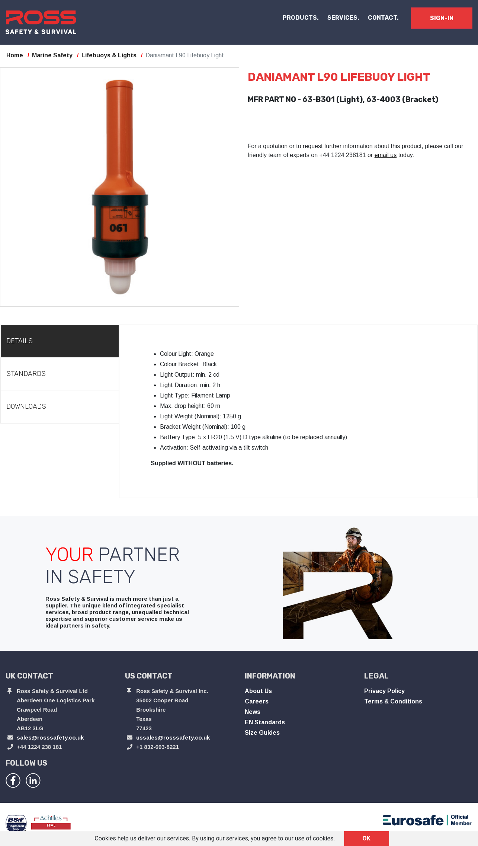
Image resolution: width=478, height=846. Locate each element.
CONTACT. (383, 17)
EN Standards (265, 722)
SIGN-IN (441, 18)
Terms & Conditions (393, 701)
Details (19, 341)
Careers (257, 701)
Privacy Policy (384, 691)
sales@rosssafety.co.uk (50, 737)
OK (366, 838)
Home (14, 55)
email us (386, 155)
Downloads (26, 406)
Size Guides (262, 733)
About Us (258, 691)
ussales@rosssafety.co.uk (173, 737)
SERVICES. (343, 17)
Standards (26, 374)
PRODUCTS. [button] (301, 17)
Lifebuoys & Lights (109, 55)
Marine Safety (52, 55)
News (252, 712)
